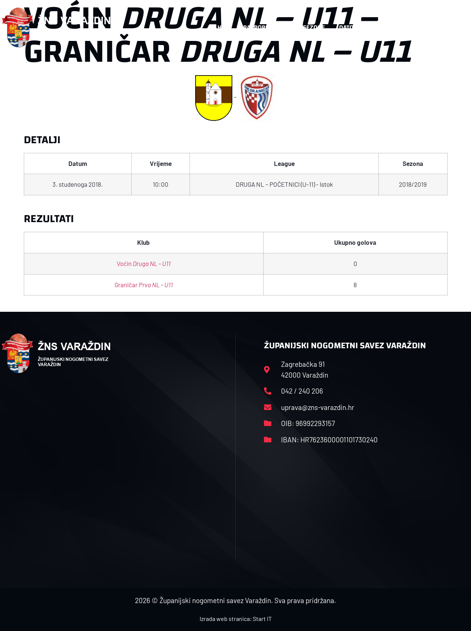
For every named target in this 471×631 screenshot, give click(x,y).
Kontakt (393, 27)
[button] (455, 27)
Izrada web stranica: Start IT (236, 618)
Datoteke (353, 27)
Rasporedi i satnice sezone (284, 27)
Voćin (144, 263)
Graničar (143, 284)
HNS (223, 27)
